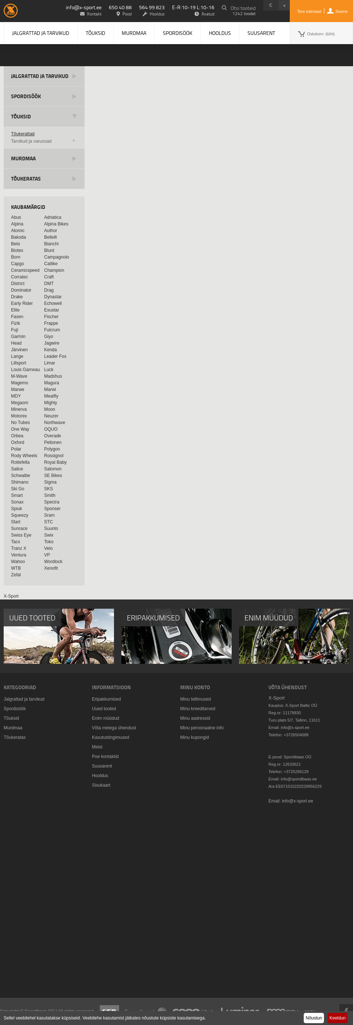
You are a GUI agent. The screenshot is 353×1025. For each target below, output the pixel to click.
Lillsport (18, 363)
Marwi (50, 389)
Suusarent (261, 32)
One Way (20, 429)
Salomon (52, 468)
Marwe (17, 389)
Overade (52, 435)
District (18, 283)
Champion (54, 270)
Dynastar (53, 296)
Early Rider (22, 303)
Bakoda (18, 237)
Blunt (49, 250)
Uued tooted (104, 708)
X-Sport (11, 596)
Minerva (19, 409)
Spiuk (16, 508)
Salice (17, 468)
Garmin (18, 336)
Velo (48, 548)
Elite (15, 310)
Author (50, 230)
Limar (49, 363)
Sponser (52, 508)
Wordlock (53, 561)
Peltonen (52, 442)
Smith (50, 495)
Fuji (14, 329)
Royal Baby (55, 462)
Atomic (18, 230)
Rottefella (20, 462)
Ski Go (17, 488)
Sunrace (19, 528)
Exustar (51, 310)
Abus (16, 217)
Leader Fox (55, 356)
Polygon (52, 449)
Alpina (17, 224)
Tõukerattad (23, 134)
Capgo (17, 263)
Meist (97, 747)
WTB (16, 568)
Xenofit (51, 568)
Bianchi (51, 243)
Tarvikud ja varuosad (31, 141)
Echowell (53, 303)
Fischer (51, 316)
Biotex (17, 250)
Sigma (50, 482)
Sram (49, 515)
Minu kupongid (194, 737)
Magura (51, 382)
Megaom (19, 402)
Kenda (50, 349)
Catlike (51, 263)
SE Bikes (53, 475)
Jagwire (51, 343)
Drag (49, 290)
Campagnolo (56, 257)
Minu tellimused (195, 699)
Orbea (17, 435)
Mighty (50, 402)
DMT (49, 283)
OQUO (51, 429)
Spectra (51, 502)
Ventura (18, 555)
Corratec (19, 277)
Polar (16, 449)
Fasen (17, 316)
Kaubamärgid (28, 207)
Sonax (17, 502)
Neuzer (51, 416)
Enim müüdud (105, 718)
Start (15, 521)
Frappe (51, 323)
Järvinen (19, 349)
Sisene (341, 11)
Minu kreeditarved (197, 708)
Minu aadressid (195, 718)
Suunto (51, 528)
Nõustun (314, 1018)
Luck (48, 369)
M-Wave (19, 376)
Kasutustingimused (110, 737)
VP (47, 555)
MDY (16, 396)
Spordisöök (177, 32)
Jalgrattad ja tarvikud (40, 32)
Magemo (19, 382)
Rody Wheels (24, 455)
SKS (48, 488)
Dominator (21, 290)
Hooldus (220, 32)
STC (48, 521)
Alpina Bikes (56, 224)
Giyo (48, 336)
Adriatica (52, 217)
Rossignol (54, 455)
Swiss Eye (21, 535)
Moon (49, 409)
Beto (15, 243)
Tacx (15, 541)
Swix (48, 535)
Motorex (19, 416)
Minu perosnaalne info (202, 727)
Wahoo (18, 561)
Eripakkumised (106, 699)
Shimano (19, 482)
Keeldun (337, 1018)
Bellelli (50, 237)
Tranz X (18, 548)
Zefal (16, 574)
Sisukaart (101, 785)
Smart (17, 495)
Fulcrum (52, 329)
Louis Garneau (25, 369)
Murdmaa (134, 32)
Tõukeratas (26, 178)
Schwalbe (20, 475)
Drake (17, 296)
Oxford (17, 442)
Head (16, 343)
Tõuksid (95, 32)
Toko (48, 541)
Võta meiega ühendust (114, 727)
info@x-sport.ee (83, 7)
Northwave (54, 422)
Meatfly (51, 396)
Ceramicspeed (25, 270)
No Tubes (20, 422)
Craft (49, 277)
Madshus (53, 376)
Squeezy (19, 515)
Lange (17, 356)
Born (15, 257)
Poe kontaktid (105, 756)
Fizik (15, 323)
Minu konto (195, 687)
